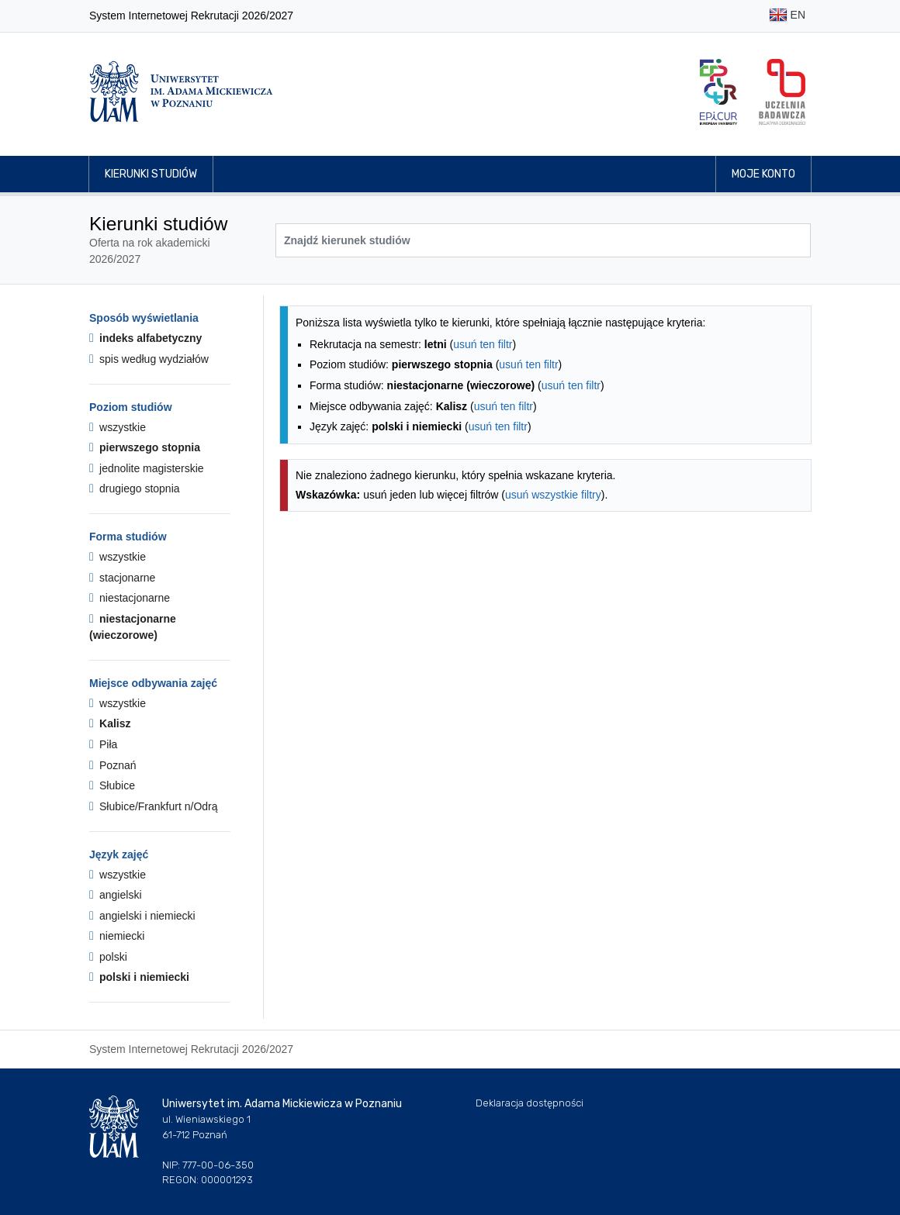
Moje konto (763, 174)
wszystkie (117, 427)
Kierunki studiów (151, 174)
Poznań (113, 765)
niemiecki (116, 936)
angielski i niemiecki (142, 916)
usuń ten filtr (482, 344)
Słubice (112, 785)
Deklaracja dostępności (529, 1103)
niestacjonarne (129, 598)
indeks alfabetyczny (145, 338)
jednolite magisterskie (146, 468)
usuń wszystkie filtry (553, 494)
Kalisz (109, 723)
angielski (115, 895)
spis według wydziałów (149, 359)
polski (108, 957)
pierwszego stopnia (144, 447)
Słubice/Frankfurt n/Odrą (153, 806)
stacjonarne (122, 577)
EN (787, 15)
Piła (103, 744)
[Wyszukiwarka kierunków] (543, 240)
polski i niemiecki (139, 977)
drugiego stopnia (134, 488)
